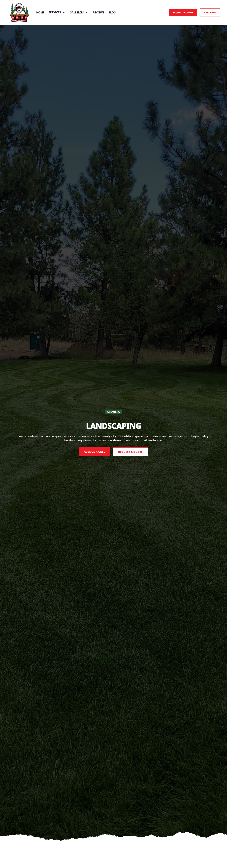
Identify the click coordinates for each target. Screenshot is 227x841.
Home (45, 14)
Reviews (102, 14)
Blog (116, 14)
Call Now (210, 14)
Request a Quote (183, 14)
